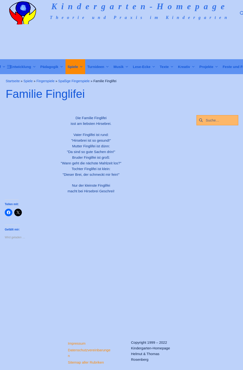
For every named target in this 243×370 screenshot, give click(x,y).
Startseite (13, 81)
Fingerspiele (45, 81)
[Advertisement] (91, 286)
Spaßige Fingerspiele (73, 81)
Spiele (28, 81)
